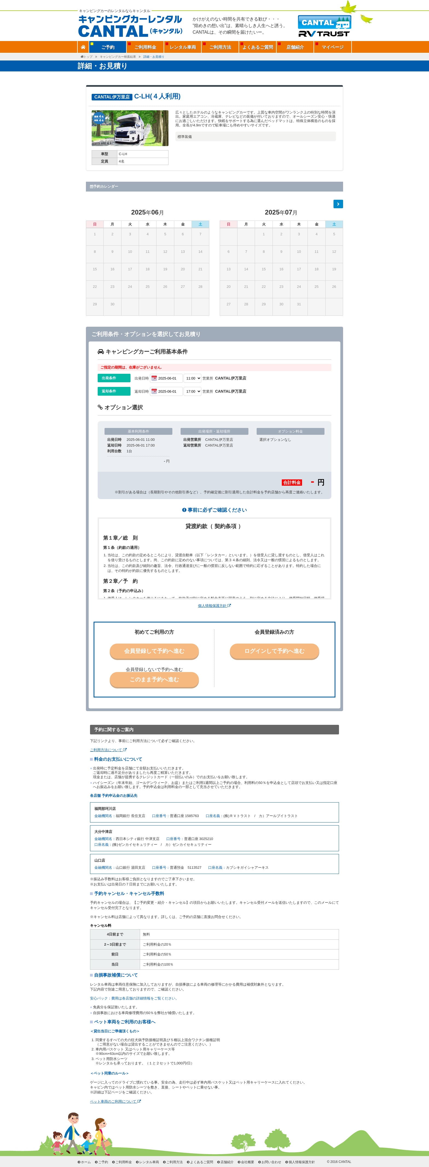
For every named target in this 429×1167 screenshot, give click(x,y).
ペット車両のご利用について (115, 1101)
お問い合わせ (271, 1162)
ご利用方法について (108, 750)
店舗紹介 (295, 47)
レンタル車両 (183, 47)
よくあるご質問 (257, 47)
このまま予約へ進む (154, 679)
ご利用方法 (220, 47)
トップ (87, 56)
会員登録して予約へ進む (154, 651)
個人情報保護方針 (214, 606)
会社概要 (247, 1162)
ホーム (86, 1162)
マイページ (333, 47)
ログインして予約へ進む (274, 651)
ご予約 (103, 1162)
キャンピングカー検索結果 (118, 56)
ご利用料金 (145, 47)
